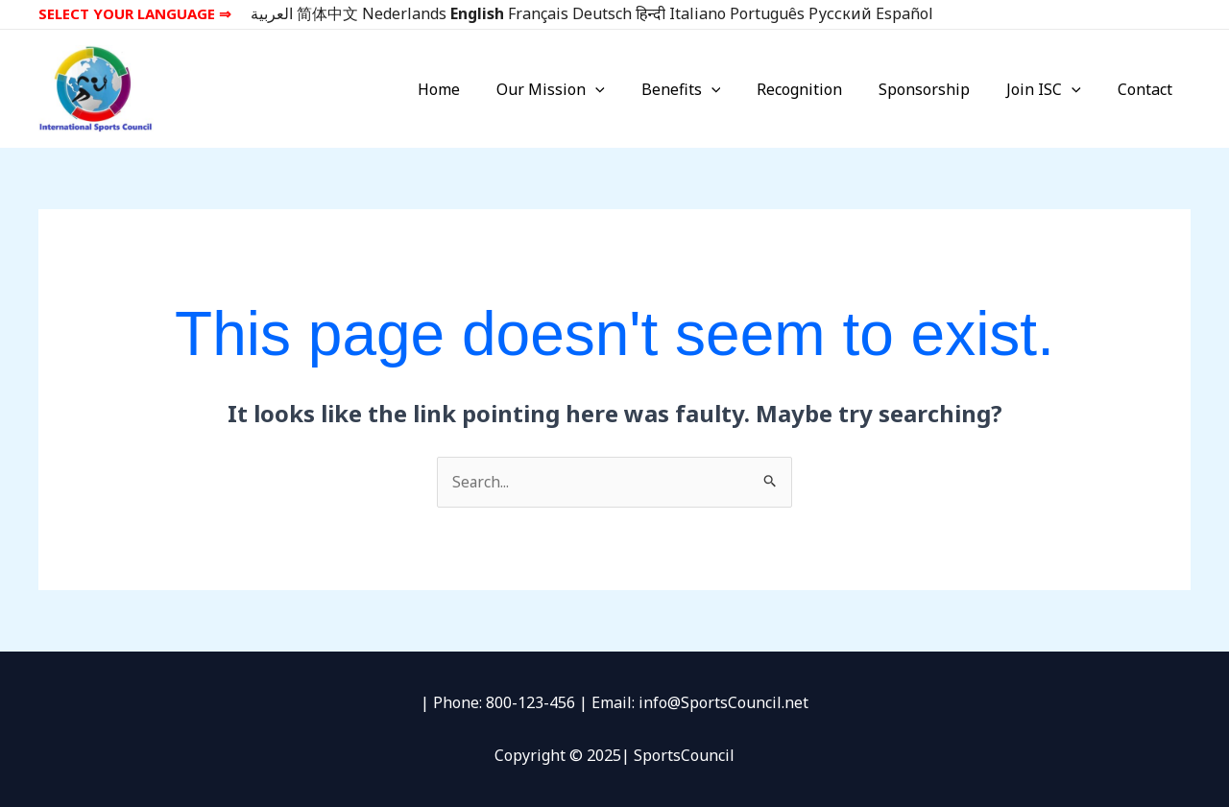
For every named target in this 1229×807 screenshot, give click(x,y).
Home (476, 89)
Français (538, 13)
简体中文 (327, 13)
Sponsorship (938, 89)
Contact (1148, 89)
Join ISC (1052, 89)
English (477, 13)
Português (767, 13)
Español (904, 13)
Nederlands (404, 13)
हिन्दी (650, 13)
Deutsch (602, 13)
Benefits (707, 89)
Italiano (697, 13)
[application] (627, 89)
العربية (272, 13)
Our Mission (582, 89)
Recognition (819, 89)
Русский (840, 13)
